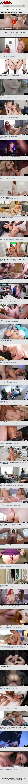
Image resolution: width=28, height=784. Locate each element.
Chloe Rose (16, 97)
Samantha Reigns (14, 321)
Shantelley (15, 708)
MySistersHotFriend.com (10, 728)
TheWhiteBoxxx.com (10, 198)
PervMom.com (8, 749)
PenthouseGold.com (9, 505)
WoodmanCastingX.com (10, 769)
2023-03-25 (5, 32)
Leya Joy (14, 137)
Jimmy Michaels (24, 728)
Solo (20, 34)
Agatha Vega (13, 586)
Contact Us (11, 778)
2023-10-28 (2, 769)
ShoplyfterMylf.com (9, 301)
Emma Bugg (14, 402)
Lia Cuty (17, 769)
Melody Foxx (15, 688)
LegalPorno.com (9, 260)
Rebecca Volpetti (17, 505)
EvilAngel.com (13, 32)
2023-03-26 (2, 56)
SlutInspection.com (9, 607)
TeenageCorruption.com (10, 56)
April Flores (16, 607)
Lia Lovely (16, 443)
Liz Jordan (14, 76)
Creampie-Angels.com (10, 117)
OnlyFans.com (8, 218)
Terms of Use (18, 778)
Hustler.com (8, 178)
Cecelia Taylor (13, 178)
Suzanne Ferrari (22, 607)
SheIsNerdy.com (9, 137)
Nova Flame (14, 218)
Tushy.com (8, 586)
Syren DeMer (17, 566)
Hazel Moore (14, 546)
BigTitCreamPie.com (10, 443)
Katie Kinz (18, 728)
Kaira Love (16, 198)
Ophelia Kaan (13, 362)
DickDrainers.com (9, 158)
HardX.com (8, 321)
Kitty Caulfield (18, 627)
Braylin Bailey (14, 423)
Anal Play (9, 34)
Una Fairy (17, 117)
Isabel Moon (15, 158)
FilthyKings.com (9, 688)
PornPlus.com (8, 667)
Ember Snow (20, 485)
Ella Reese (15, 382)
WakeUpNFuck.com (9, 281)
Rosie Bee (16, 281)
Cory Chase (14, 749)
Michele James (17, 341)
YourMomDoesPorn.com (10, 627)
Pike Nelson (23, 647)
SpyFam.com (8, 402)
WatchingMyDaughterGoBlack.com (12, 239)
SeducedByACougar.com (10, 647)
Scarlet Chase (21, 32)
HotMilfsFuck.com (9, 708)
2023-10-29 (2, 749)
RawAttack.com (9, 382)
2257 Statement (18, 779)
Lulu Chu (13, 667)
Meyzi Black (15, 260)
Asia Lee (21, 239)
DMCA (11, 779)
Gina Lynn (18, 647)
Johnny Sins (20, 218)
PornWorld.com (9, 464)
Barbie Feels (16, 301)
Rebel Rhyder (14, 525)
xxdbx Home (5, 778)
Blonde (15, 34)
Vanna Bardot (15, 464)
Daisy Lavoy (15, 485)
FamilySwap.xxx (9, 485)
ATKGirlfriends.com (9, 97)
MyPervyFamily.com (9, 341)
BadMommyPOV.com (10, 566)
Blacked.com (8, 423)
